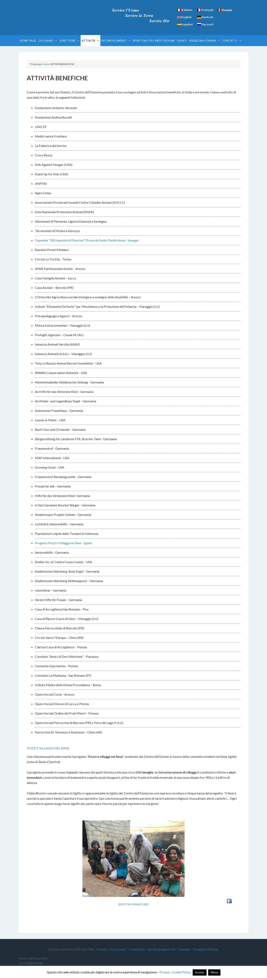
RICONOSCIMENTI (116, 40)
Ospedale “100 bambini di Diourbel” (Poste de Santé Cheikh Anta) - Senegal (86, 240)
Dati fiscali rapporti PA (162, 949)
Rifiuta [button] (214, 972)
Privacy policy (118, 949)
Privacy (164, 972)
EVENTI (182, 40)
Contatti (102, 949)
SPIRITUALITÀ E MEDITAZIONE (154, 40)
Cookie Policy (181, 972)
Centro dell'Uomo (53, 14)
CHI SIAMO (47, 40)
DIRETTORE (69, 40)
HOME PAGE (28, 40)
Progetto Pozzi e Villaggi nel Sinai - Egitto (63, 543)
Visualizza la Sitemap (205, 949)
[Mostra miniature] (133, 904)
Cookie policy (137, 949)
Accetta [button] (199, 972)
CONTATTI (231, 40)
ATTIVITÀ (90, 40)
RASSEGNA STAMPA (204, 40)
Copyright (184, 949)
